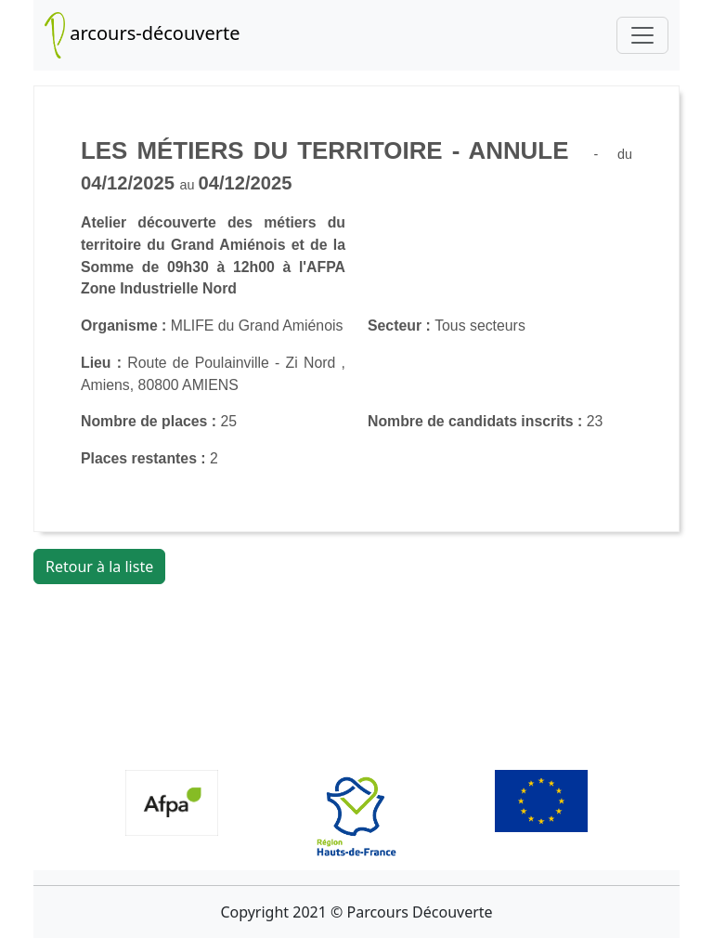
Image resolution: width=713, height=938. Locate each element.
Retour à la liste (99, 566)
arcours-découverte (142, 35)
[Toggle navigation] (642, 35)
